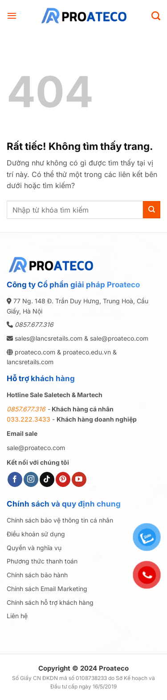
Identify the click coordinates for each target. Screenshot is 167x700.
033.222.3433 (28, 419)
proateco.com (34, 352)
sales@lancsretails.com (48, 338)
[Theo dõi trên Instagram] (31, 479)
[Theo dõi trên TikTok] (47, 479)
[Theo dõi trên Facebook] (15, 479)
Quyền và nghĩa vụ (34, 547)
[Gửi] (151, 209)
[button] (12, 15)
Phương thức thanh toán (42, 561)
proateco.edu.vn (87, 352)
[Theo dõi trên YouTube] (79, 479)
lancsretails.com (30, 362)
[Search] (155, 15)
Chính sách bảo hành (37, 575)
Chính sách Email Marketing (47, 588)
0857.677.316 (34, 324)
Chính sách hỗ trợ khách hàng (50, 602)
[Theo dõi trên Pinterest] (63, 479)
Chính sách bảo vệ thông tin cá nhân (60, 520)
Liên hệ (17, 616)
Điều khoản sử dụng (36, 534)
